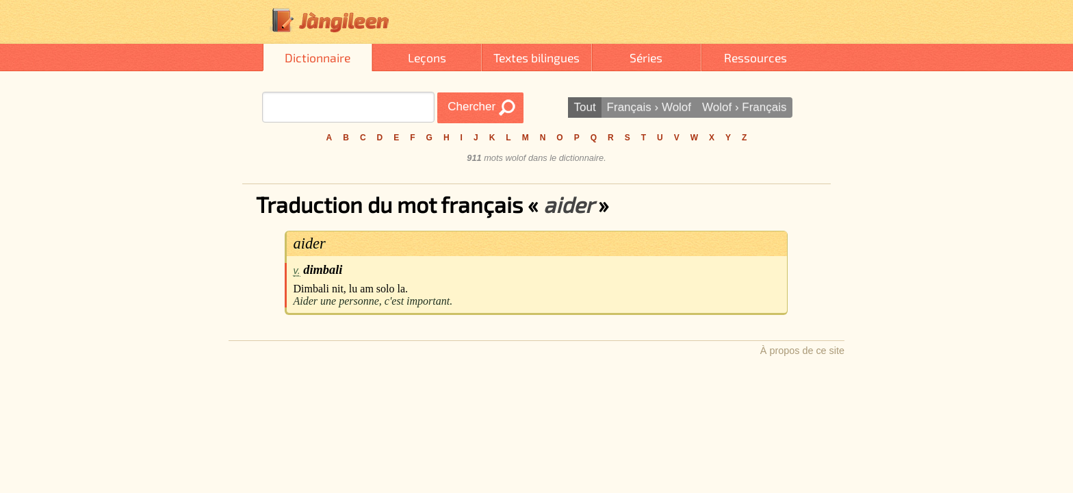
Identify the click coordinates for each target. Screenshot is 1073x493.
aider (310, 243)
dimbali (322, 270)
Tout (584, 107)
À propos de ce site (802, 350)
